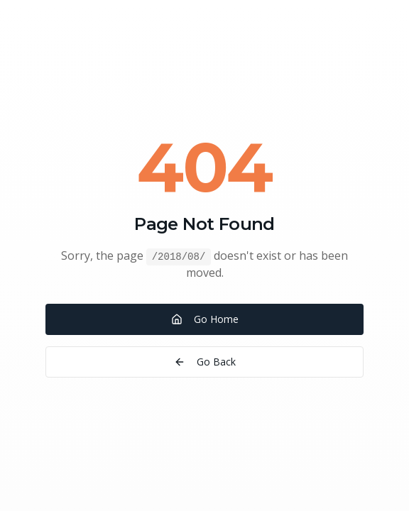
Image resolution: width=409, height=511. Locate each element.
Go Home (205, 319)
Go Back (205, 361)
